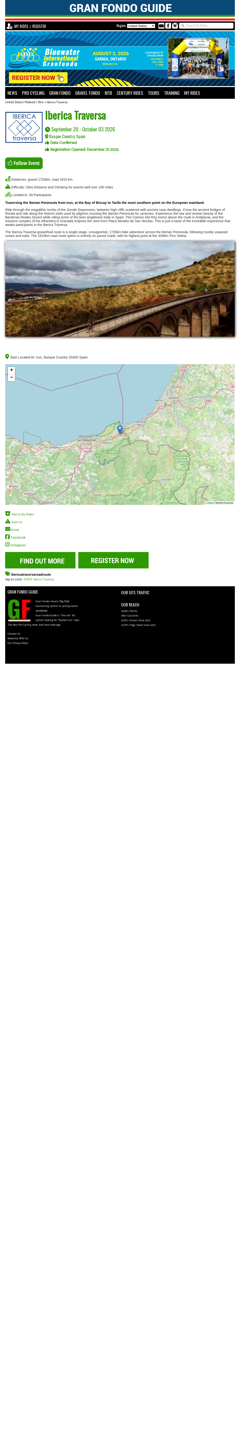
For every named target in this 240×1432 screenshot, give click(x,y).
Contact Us (14, 634)
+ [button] (11, 370)
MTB (108, 92)
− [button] (11, 377)
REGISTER (39, 26)
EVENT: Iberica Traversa (39, 579)
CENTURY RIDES (130, 92)
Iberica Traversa (57, 102)
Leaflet (210, 502)
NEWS (12, 92)
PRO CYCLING (33, 92)
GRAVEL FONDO (87, 92)
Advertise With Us (18, 638)
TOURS (153, 92)
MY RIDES (21, 26)
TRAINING (172, 92)
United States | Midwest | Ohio (24, 102)
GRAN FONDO (60, 92)
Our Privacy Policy (18, 643)
